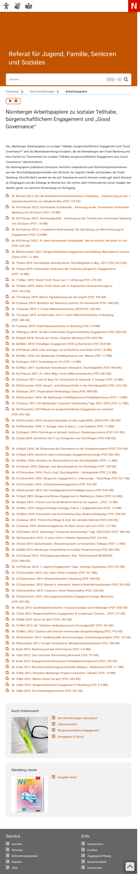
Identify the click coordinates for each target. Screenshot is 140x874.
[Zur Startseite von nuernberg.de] (134, 6)
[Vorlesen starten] (10, 101)
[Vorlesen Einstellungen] (16, 101)
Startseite (12, 91)
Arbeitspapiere (76, 91)
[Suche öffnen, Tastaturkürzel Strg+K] (57, 79)
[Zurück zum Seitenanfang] (129, 866)
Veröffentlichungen (42, 91)
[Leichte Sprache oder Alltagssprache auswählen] (28, 6)
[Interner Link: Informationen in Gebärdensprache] (17, 6)
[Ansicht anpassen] (6, 6)
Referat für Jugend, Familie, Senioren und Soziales (62, 58)
